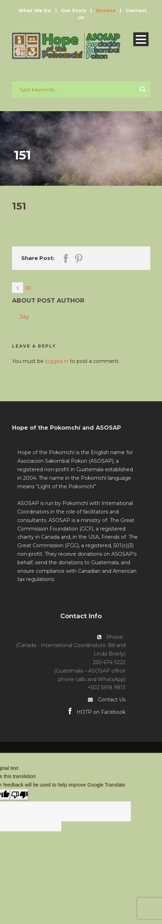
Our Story (73, 10)
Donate (106, 10)
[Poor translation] (19, 794)
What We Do (34, 10)
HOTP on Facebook (96, 712)
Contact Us (111, 699)
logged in (56, 361)
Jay (24, 316)
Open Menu (141, 39)
